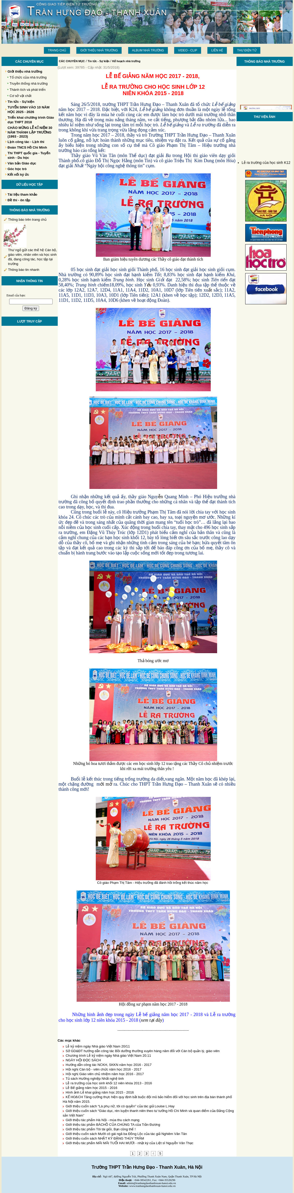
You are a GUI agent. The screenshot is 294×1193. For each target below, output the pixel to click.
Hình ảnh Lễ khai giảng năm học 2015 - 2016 (100, 1092)
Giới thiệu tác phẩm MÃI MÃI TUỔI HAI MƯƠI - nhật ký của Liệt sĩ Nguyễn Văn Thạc (129, 1143)
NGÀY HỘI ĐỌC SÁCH (83, 1060)
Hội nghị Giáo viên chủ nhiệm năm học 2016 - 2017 (105, 1074)
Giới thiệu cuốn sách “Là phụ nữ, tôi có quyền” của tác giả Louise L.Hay (120, 1106)
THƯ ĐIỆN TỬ (246, 50)
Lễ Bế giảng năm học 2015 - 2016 (91, 1088)
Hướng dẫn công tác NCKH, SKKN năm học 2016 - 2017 (109, 1065)
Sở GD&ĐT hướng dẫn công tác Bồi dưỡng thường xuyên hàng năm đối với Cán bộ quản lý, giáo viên (143, 1051)
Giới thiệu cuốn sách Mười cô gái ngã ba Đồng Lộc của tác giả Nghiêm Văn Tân (126, 1134)
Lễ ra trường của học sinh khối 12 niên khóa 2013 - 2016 (109, 1083)
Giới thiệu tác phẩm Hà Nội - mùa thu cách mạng (102, 1120)
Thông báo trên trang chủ (27, 219)
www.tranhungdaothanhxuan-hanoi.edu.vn (152, 1186)
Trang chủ (57, 50)
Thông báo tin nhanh (23, 270)
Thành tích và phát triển (28, 90)
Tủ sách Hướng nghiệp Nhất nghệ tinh (95, 1078)
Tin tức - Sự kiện (98, 61)
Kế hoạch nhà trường (126, 61)
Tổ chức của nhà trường (28, 77)
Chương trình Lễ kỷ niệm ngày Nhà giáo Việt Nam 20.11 (108, 1055)
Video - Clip (187, 50)
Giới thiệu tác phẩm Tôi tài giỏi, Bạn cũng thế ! (101, 1129)
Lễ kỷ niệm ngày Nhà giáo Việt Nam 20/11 (98, 1046)
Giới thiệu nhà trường (99, 50)
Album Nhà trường (148, 50)
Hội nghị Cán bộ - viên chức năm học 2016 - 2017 (104, 1069)
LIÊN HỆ (217, 50)
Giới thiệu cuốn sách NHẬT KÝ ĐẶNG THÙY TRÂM (105, 1138)
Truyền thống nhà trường (29, 83)
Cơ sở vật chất (21, 96)
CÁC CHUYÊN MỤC (72, 61)
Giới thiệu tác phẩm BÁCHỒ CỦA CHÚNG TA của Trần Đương (113, 1125)
